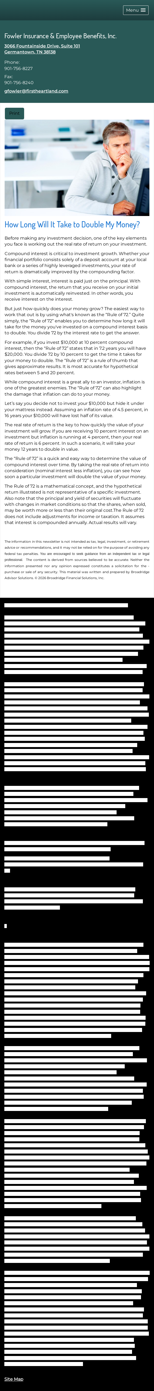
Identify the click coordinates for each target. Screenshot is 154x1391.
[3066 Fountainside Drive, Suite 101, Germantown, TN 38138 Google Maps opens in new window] (42, 49)
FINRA (129, 843)
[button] (136, 10)
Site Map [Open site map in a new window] (13, 1379)
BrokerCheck (116, 605)
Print (14, 113)
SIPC (140, 843)
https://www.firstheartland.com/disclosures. (46, 1364)
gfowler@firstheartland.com (36, 91)
